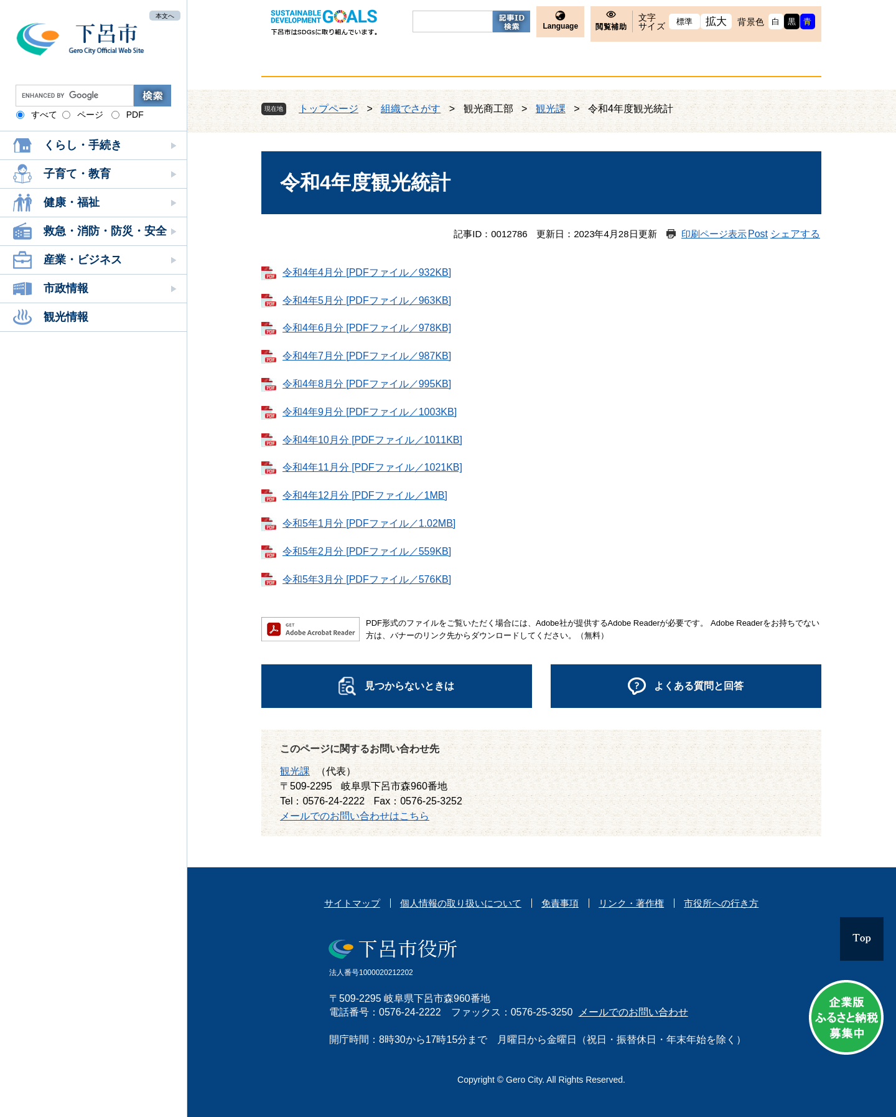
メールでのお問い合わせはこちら (354, 816)
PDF (135, 115)
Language (560, 26)
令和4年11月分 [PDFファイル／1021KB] (372, 467)
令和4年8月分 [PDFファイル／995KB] (366, 384)
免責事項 (560, 903)
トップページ (328, 108)
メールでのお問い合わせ (633, 1012)
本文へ (165, 15)
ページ (90, 115)
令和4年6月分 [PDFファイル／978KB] (366, 328)
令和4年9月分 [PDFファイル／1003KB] (369, 412)
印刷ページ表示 (714, 234)
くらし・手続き (83, 145)
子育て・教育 (77, 173)
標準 (684, 21)
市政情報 (66, 288)
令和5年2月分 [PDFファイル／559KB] (366, 551)
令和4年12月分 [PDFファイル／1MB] (364, 495)
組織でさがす (411, 108)
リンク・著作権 (631, 903)
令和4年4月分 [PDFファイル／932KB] (366, 272)
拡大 (716, 21)
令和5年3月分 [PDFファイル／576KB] (366, 579)
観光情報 (66, 317)
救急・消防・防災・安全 (105, 231)
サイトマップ (352, 903)
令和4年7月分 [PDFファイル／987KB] (366, 356)
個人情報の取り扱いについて (460, 903)
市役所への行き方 (721, 903)
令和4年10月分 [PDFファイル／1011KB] (372, 440)
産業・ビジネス (83, 259)
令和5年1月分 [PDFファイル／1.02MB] (368, 523)
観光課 (551, 108)
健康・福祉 (72, 202)
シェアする (795, 234)
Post (758, 234)
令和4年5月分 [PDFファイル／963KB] (366, 300)
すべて (44, 115)
